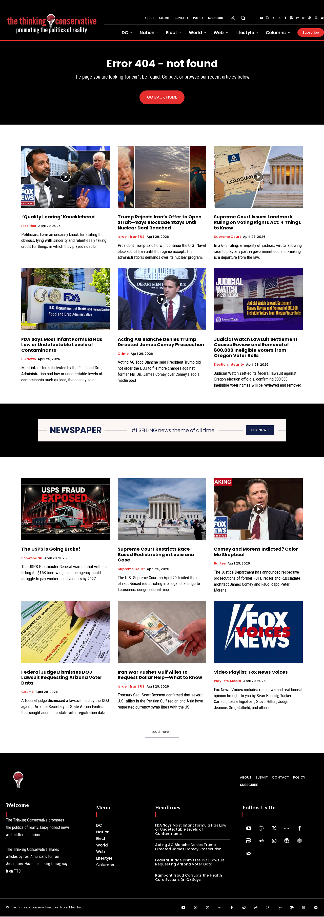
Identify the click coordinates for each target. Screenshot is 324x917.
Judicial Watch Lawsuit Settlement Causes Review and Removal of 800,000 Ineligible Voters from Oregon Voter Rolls (255, 347)
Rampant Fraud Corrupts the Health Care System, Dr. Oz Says (188, 878)
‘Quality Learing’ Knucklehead (58, 217)
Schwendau (31, 559)
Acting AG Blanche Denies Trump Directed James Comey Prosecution (161, 342)
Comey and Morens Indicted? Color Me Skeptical (256, 552)
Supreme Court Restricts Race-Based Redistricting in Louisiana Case (156, 554)
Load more (162, 732)
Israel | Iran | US (131, 237)
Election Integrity (229, 365)
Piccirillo (28, 226)
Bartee (220, 564)
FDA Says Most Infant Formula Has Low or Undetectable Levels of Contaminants (61, 345)
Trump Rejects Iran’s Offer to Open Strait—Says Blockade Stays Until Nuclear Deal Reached (159, 222)
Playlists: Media (227, 681)
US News (28, 360)
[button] (243, 18)
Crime (123, 354)
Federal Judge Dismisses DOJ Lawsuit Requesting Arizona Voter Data (61, 678)
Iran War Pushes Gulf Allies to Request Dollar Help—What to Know (160, 675)
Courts (27, 692)
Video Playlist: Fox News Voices (251, 672)
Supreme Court (227, 237)
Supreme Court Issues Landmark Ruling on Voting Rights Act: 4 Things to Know (257, 222)
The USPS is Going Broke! (52, 549)
